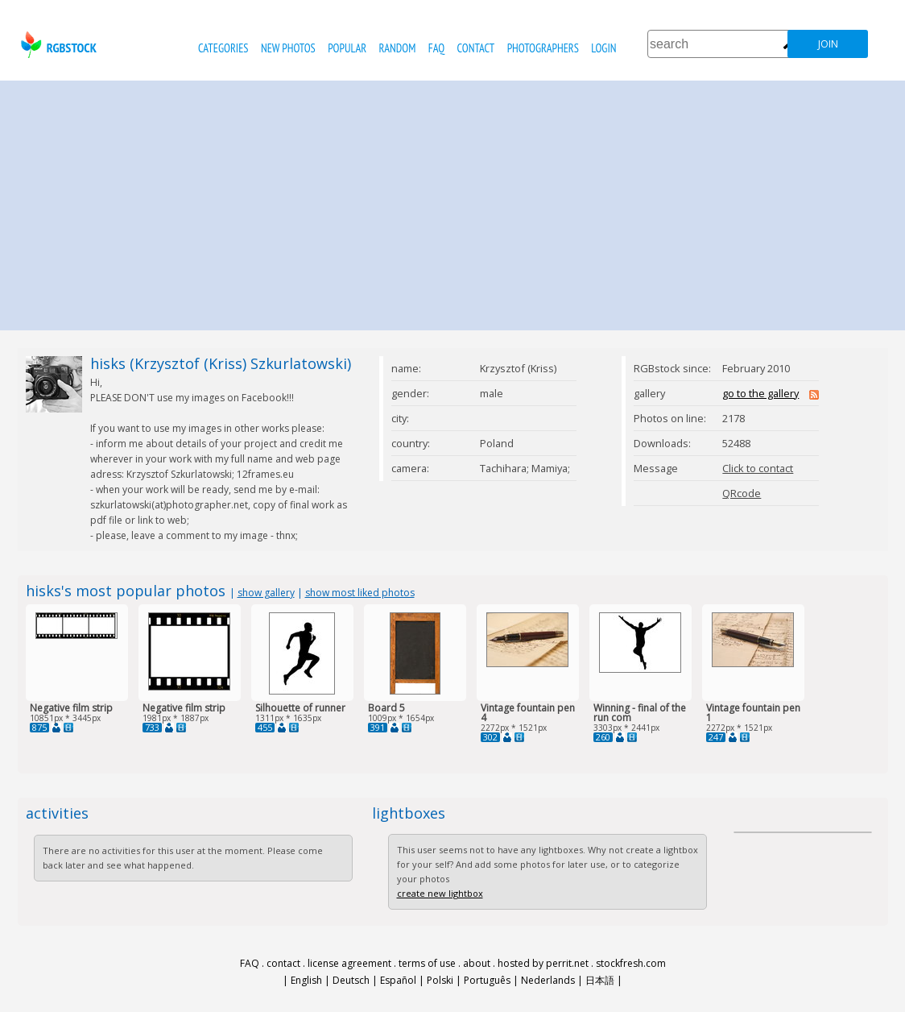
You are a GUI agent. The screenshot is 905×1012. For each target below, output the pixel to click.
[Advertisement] (452, 201)
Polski (440, 980)
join (828, 44)
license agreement (349, 963)
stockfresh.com (631, 963)
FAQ (436, 48)
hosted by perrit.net (543, 963)
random (397, 48)
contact (475, 48)
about (476, 963)
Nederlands (548, 980)
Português (487, 980)
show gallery (266, 592)
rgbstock (57, 45)
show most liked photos (360, 592)
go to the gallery (760, 393)
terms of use (427, 963)
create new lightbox (440, 893)
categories (223, 48)
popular (347, 48)
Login (603, 48)
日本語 (599, 980)
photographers (543, 48)
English (306, 980)
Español (398, 980)
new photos (288, 48)
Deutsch (351, 980)
